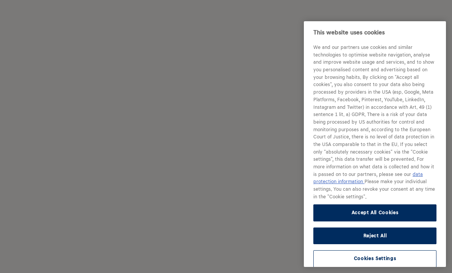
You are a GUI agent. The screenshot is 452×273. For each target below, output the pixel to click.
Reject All (375, 235)
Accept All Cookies (375, 212)
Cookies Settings (375, 258)
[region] (375, 144)
